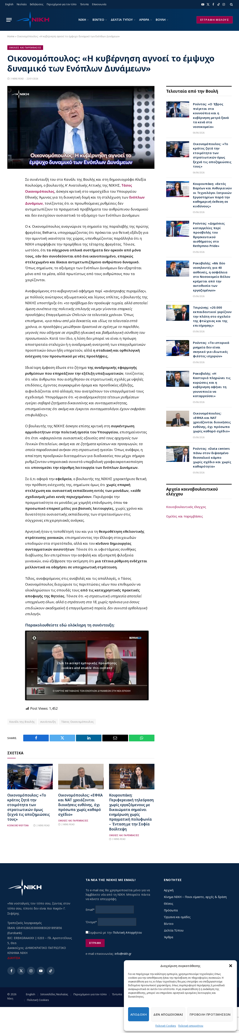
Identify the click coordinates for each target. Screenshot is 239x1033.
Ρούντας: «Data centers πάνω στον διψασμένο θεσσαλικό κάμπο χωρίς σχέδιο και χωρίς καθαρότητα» (212, 457)
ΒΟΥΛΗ (161, 20)
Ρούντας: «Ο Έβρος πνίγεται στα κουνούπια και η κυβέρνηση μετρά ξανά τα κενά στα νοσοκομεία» (211, 115)
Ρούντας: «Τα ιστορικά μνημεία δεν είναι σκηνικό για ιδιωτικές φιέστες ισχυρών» (211, 349)
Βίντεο (168, 923)
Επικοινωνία (99, 4)
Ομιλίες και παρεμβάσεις (184, 516)
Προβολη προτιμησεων (210, 1014)
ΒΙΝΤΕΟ (98, 20)
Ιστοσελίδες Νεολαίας (54, 994)
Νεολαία (22, 4)
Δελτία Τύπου (174, 930)
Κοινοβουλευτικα (18, 825)
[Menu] (9, 20)
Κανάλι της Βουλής (22, 721)
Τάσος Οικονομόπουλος (77, 721)
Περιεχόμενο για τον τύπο (62, 4)
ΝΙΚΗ (82, 20)
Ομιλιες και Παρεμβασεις (25, 47)
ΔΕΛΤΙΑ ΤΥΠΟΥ (122, 20)
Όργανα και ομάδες (177, 917)
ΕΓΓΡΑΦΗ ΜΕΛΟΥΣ (214, 20)
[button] (231, 966)
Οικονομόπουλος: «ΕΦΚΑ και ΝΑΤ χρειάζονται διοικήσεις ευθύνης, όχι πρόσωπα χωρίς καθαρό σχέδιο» (80, 804)
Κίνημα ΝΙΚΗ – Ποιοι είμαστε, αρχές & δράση (195, 896)
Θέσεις (168, 903)
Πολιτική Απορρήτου (127, 932)
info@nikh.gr (123, 953)
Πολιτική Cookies (165, 1026)
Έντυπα (84, 4)
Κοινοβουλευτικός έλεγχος (186, 507)
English (9, 4)
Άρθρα (168, 937)
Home (10, 36)
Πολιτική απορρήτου (190, 1026)
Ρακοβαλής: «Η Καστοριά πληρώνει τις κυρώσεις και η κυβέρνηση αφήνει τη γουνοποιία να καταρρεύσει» (212, 384)
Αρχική (168, 890)
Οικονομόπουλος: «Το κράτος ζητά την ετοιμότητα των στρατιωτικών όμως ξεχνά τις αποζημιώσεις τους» (28, 806)
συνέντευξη (48, 721)
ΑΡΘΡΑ (144, 20)
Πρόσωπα (171, 910)
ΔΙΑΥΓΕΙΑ (13, 958)
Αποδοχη (138, 1014)
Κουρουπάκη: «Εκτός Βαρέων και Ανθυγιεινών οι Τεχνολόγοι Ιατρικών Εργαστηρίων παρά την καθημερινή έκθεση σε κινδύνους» (212, 195)
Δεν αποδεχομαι (168, 1014)
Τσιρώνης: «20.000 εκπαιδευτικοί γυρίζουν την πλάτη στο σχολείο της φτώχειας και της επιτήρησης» (212, 316)
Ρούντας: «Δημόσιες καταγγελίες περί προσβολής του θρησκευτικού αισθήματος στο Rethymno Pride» (209, 234)
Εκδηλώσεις (37, 4)
